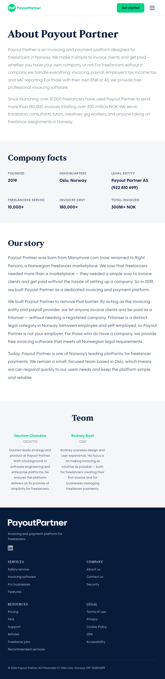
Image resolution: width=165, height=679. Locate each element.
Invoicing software (22, 577)
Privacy (92, 619)
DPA (90, 634)
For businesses (19, 584)
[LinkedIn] (10, 548)
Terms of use (96, 612)
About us (93, 569)
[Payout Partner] (24, 8)
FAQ (11, 619)
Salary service (18, 569)
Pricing (13, 612)
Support (14, 627)
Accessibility (96, 642)
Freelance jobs (19, 642)
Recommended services (26, 649)
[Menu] (152, 8)
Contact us (95, 577)
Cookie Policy (97, 627)
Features (14, 592)
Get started (130, 8)
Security (93, 584)
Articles (13, 634)
